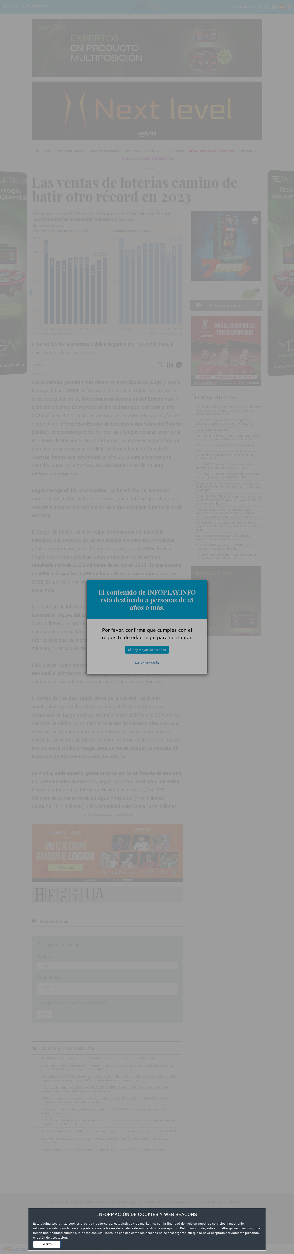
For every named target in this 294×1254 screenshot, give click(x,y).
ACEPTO (46, 1244)
